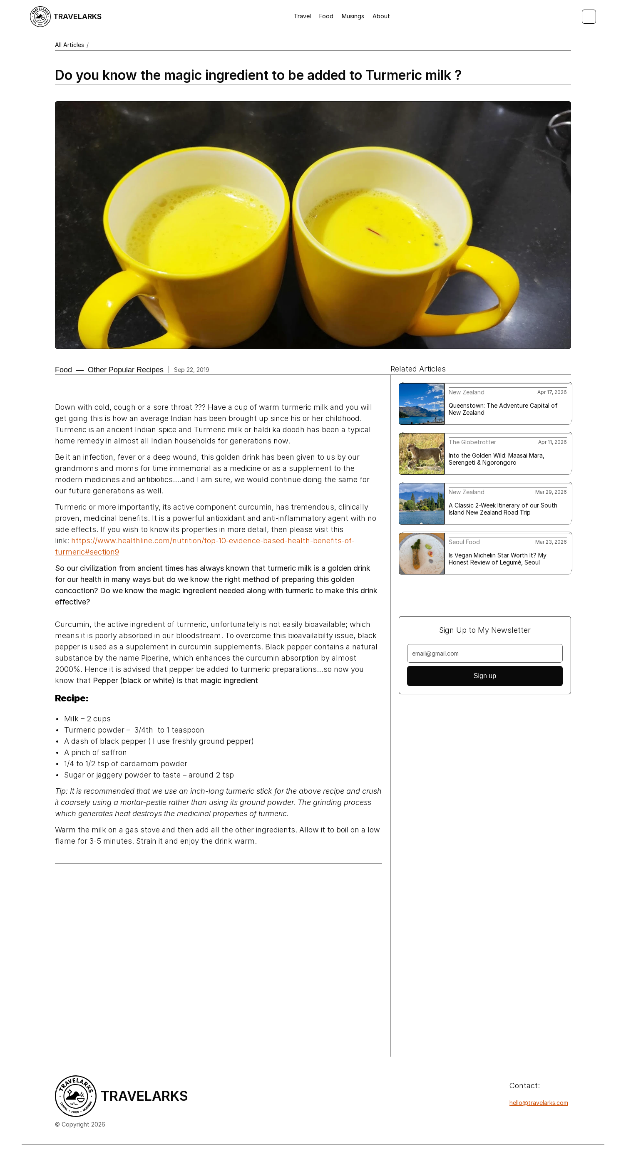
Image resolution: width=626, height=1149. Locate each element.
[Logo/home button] (66, 16)
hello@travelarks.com (538, 1102)
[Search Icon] (589, 17)
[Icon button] (514, 1119)
